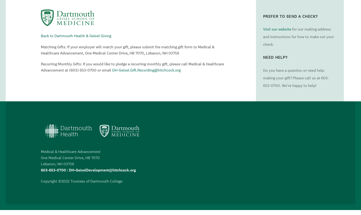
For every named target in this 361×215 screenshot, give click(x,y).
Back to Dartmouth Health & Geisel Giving (76, 35)
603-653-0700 (53, 170)
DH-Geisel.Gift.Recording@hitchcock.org (146, 70)
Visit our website (277, 29)
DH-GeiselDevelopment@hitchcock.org (102, 170)
